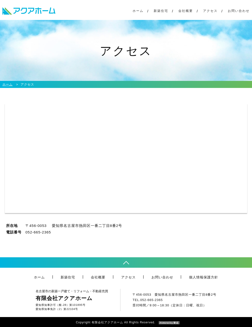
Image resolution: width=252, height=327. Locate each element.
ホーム (138, 11)
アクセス (210, 11)
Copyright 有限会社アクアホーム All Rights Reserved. (126, 322)
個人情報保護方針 (203, 277)
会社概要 (185, 11)
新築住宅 (161, 11)
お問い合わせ (239, 11)
